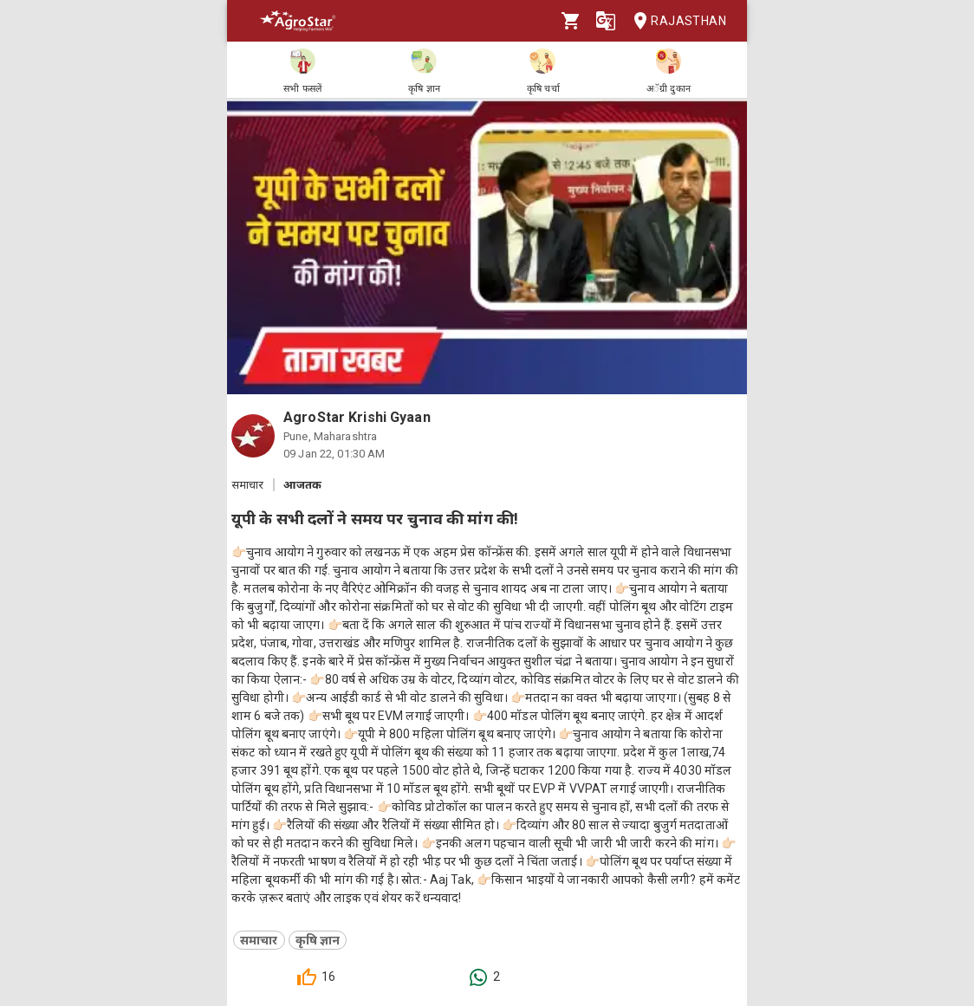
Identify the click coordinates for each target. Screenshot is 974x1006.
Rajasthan (674, 21)
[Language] (605, 20)
